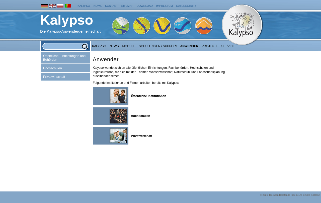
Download (145, 5)
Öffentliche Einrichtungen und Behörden (64, 57)
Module (128, 46)
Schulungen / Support (158, 46)
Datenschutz (186, 5)
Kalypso (83, 5)
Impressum (164, 5)
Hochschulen (52, 68)
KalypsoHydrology (142, 29)
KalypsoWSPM (169, 29)
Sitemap (127, 5)
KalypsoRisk (218, 29)
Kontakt (111, 5)
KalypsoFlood (194, 29)
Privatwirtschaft (54, 77)
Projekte (210, 46)
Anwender (189, 46)
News (98, 5)
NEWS (114, 46)
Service (228, 46)
